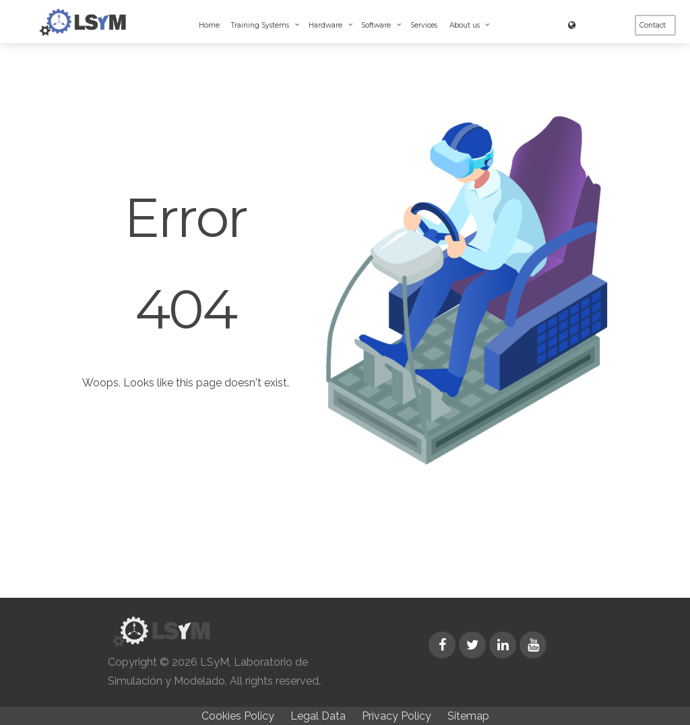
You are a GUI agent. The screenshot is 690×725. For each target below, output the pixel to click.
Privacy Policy (396, 716)
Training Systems (261, 25)
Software (377, 25)
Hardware (326, 25)
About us (465, 25)
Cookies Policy (237, 716)
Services (423, 25)
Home (209, 25)
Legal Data (318, 716)
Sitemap (468, 716)
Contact (652, 25)
